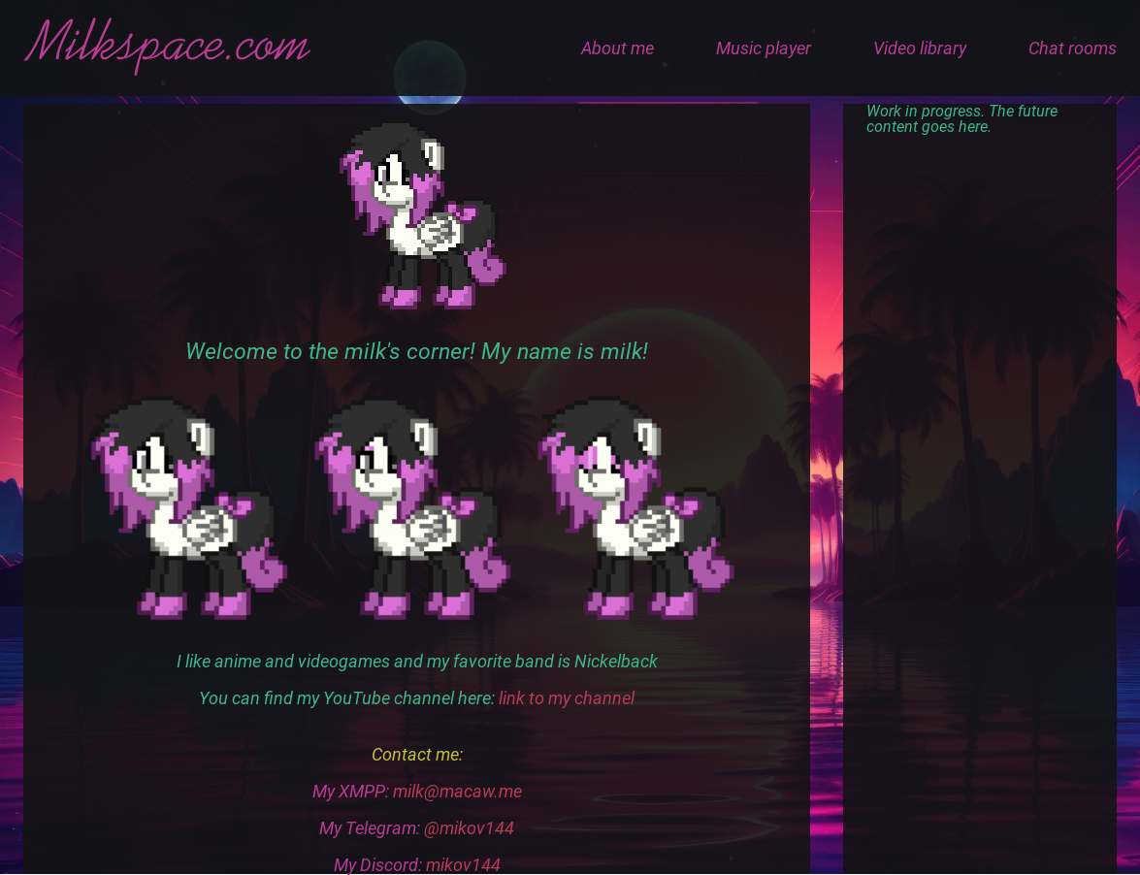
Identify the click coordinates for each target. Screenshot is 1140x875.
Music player (763, 48)
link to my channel (567, 698)
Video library (919, 48)
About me (617, 48)
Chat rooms (1072, 48)
